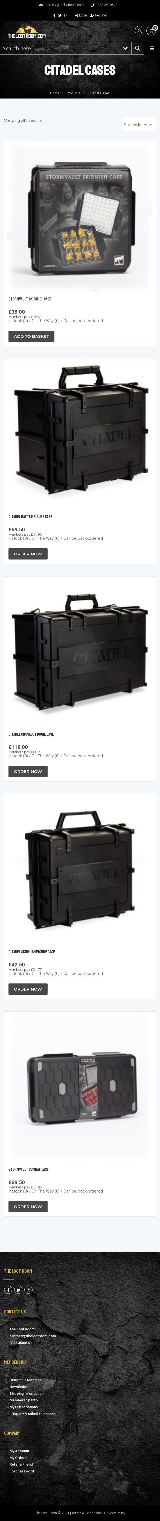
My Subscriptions (24, 1407)
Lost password (22, 1471)
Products (74, 93)
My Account (19, 1451)
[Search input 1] (60, 48)
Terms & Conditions (87, 1513)
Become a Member (25, 1380)
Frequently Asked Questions (33, 1414)
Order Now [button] (28, 553)
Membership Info (24, 1400)
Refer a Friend (21, 1464)
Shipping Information (26, 1393)
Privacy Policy (114, 1513)
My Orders (18, 1458)
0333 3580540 (104, 5)
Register (98, 15)
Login (81, 15)
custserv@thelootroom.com (61, 5)
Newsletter (19, 1387)
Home (54, 93)
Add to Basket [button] (31, 336)
